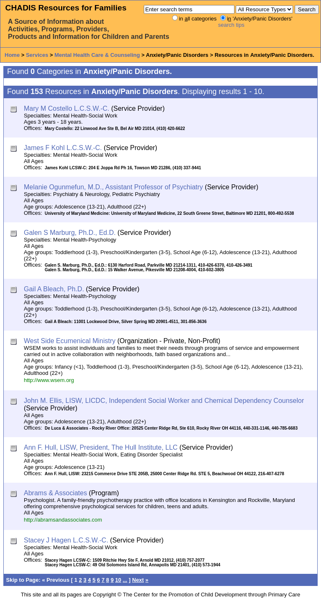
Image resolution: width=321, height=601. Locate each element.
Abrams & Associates (55, 493)
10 (118, 580)
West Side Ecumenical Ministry (69, 340)
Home (12, 55)
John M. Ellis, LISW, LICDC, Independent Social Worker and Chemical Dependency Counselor (164, 400)
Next (138, 580)
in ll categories (198, 18)
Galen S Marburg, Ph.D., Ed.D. (70, 232)
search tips (231, 25)
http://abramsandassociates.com (63, 520)
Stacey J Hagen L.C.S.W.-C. (66, 540)
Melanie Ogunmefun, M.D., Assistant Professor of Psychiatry (113, 187)
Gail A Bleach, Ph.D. (54, 289)
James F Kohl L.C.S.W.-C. (63, 147)
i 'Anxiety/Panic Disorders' (260, 18)
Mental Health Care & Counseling (97, 55)
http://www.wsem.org (49, 380)
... (125, 580)
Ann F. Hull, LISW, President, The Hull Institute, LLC (101, 447)
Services (37, 55)
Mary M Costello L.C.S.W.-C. (66, 108)
